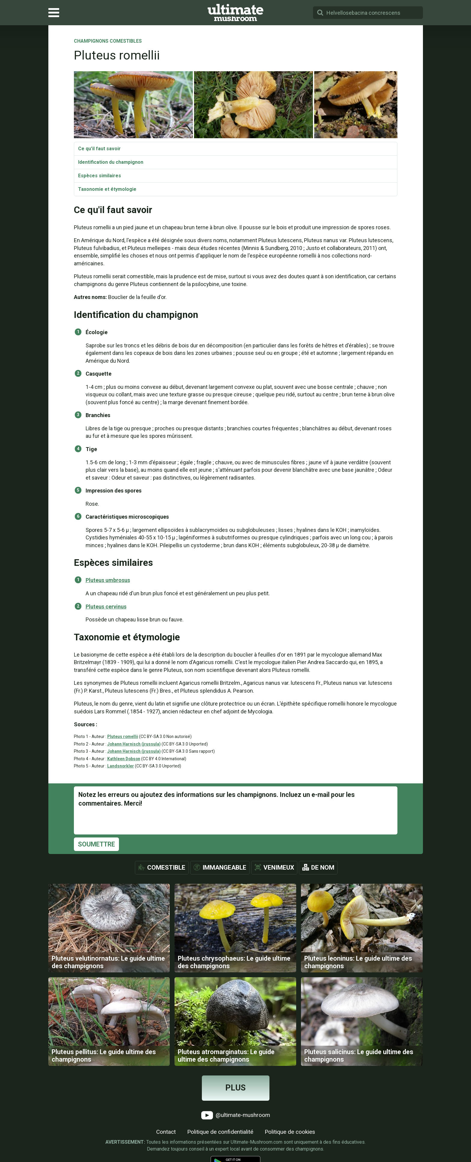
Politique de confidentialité (220, 1131)
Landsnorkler (120, 766)
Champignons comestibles (108, 41)
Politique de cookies (290, 1131)
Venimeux (278, 867)
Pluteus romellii (122, 736)
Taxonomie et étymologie (107, 189)
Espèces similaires (99, 175)
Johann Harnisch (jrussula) (134, 744)
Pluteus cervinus (106, 606)
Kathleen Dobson (123, 758)
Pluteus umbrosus (108, 580)
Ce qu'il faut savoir (99, 148)
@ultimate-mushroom (235, 1115)
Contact (166, 1131)
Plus (235, 1088)
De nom (322, 867)
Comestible (166, 867)
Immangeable (224, 867)
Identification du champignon (110, 162)
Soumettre (96, 844)
